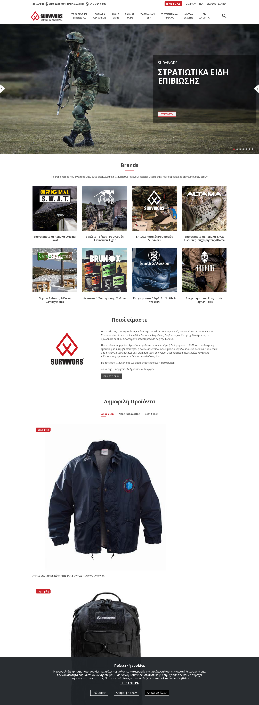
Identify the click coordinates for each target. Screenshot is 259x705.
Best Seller (151, 414)
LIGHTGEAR (115, 16)
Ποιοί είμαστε (141, 649)
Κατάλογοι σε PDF (144, 654)
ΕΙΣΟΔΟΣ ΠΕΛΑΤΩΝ (216, 3)
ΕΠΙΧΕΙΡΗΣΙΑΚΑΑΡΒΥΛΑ (169, 16)
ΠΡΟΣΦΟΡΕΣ (173, 3)
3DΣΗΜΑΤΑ (204, 16)
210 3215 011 (57, 3)
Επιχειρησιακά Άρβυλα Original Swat (55, 238)
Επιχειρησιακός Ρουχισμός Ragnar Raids (204, 300)
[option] (57, 607)
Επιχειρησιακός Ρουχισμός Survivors (154, 238)
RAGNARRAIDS (130, 16)
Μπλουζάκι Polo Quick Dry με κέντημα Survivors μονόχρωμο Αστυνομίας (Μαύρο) (152, 477)
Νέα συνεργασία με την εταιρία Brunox (126, 565)
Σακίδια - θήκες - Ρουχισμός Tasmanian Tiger (105, 238)
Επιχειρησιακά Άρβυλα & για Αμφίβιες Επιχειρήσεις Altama (204, 238)
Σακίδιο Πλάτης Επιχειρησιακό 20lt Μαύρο (103, 475)
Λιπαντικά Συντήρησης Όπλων (104, 298)
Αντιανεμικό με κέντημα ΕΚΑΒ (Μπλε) (53, 475)
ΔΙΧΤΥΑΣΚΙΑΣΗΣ (188, 16)
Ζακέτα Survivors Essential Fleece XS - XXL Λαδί (199, 475)
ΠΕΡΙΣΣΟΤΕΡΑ (111, 376)
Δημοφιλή (107, 414)
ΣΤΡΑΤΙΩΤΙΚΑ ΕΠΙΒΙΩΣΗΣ (98, 654)
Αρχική (88, 649)
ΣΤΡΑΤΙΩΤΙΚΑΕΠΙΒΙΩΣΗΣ (79, 16)
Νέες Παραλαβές (129, 414)
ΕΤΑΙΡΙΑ (189, 3)
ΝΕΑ (201, 3)
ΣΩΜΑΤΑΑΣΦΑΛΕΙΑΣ (99, 16)
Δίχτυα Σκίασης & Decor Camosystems (54, 300)
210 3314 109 (98, 3)
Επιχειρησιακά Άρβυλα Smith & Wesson (154, 300)
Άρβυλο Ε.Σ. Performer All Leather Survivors (62, 565)
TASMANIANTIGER (147, 16)
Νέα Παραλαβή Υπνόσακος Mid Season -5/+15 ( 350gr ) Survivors (195, 567)
